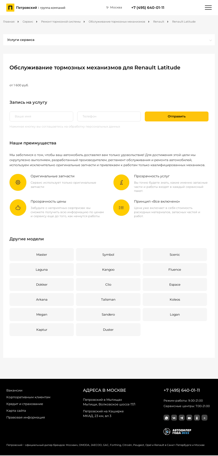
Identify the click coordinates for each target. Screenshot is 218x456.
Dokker (41, 285)
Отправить (177, 116)
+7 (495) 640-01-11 (147, 7)
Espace (174, 285)
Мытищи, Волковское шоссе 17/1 (109, 402)
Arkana (41, 300)
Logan (174, 315)
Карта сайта (16, 411)
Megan (41, 315)
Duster (108, 330)
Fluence (174, 270)
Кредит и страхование (24, 404)
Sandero (108, 315)
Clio (108, 285)
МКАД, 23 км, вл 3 (103, 414)
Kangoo (108, 270)
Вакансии (14, 391)
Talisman (108, 300)
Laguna (41, 270)
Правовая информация (25, 418)
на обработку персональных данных (92, 126)
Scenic (174, 255)
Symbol (108, 255)
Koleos (174, 300)
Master (41, 255)
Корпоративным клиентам (28, 398)
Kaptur (41, 330)
